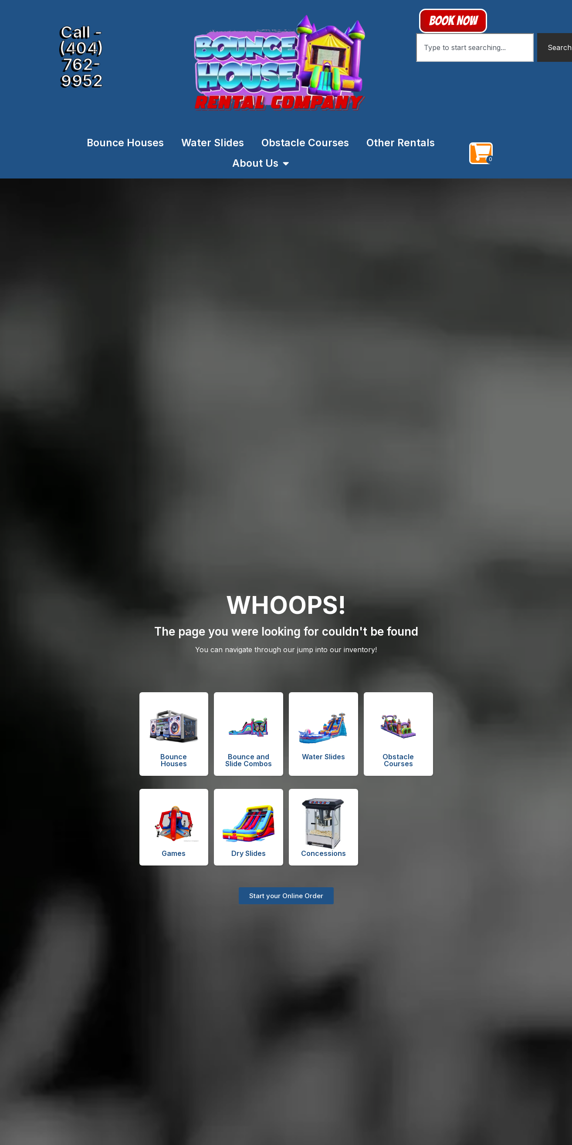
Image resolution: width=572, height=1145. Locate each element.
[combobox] (475, 47)
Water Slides (212, 143)
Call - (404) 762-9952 (81, 55)
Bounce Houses (125, 143)
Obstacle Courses (305, 143)
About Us (260, 163)
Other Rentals (400, 143)
